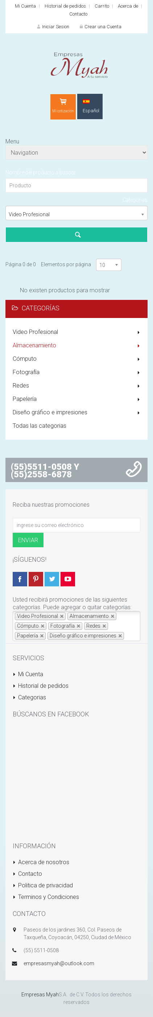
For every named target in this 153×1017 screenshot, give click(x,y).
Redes (77, 386)
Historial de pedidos (65, 6)
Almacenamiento (77, 346)
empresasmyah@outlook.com (59, 963)
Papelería (77, 399)
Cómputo (77, 359)
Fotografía (77, 373)
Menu (12, 141)
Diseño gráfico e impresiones (77, 413)
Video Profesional (77, 332)
